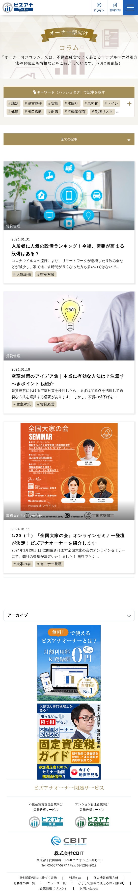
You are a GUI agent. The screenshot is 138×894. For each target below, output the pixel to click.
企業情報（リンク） (54, 888)
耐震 (55, 112)
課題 (15, 103)
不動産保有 (77, 112)
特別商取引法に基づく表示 (38, 878)
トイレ (112, 103)
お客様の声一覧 (24, 883)
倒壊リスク (104, 112)
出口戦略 (35, 112)
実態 (55, 103)
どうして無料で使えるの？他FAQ (101, 883)
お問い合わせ (89, 888)
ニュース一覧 (56, 883)
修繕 (15, 112)
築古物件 (35, 103)
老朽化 (93, 103)
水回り (73, 103)
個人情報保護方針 (106, 878)
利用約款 (75, 878)
